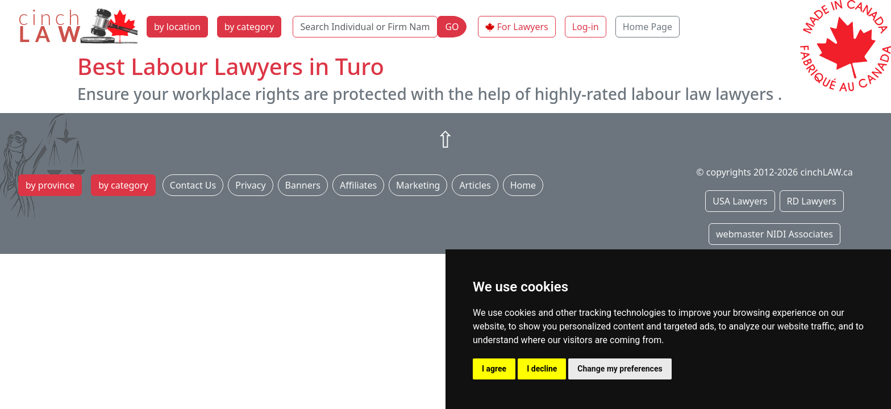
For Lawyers (522, 26)
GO (452, 26)
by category (249, 26)
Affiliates (358, 185)
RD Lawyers (811, 201)
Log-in (585, 26)
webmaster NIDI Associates (774, 234)
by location (177, 26)
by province (50, 185)
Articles (474, 185)
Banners (302, 185)
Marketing (418, 185)
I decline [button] (542, 368)
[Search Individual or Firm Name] (365, 26)
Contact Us (193, 185)
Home (523, 185)
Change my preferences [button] (619, 368)
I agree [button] (494, 368)
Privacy (250, 185)
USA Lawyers (740, 201)
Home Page (647, 26)
